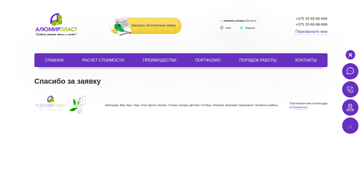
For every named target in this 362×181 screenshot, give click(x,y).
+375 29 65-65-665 (312, 18)
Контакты (306, 60)
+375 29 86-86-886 (312, 24)
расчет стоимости (103, 60)
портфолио (207, 60)
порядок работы (258, 60)
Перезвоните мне (311, 31)
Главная (54, 60)
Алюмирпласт (300, 107)
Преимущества (159, 60)
